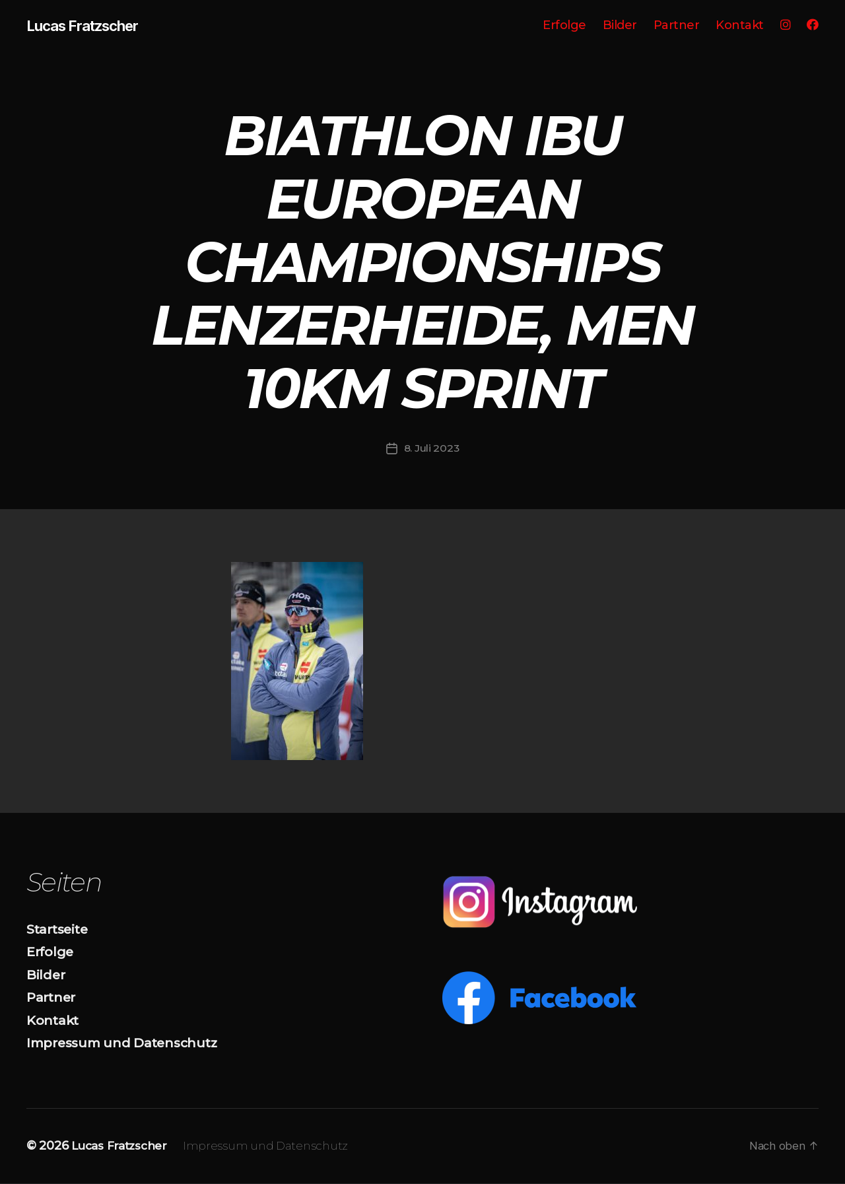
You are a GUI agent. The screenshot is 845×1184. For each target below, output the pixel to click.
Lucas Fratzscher (88, 26)
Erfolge (564, 26)
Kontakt (740, 26)
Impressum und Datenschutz (129, 1043)
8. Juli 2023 (431, 448)
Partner (677, 26)
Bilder (620, 26)
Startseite (60, 929)
